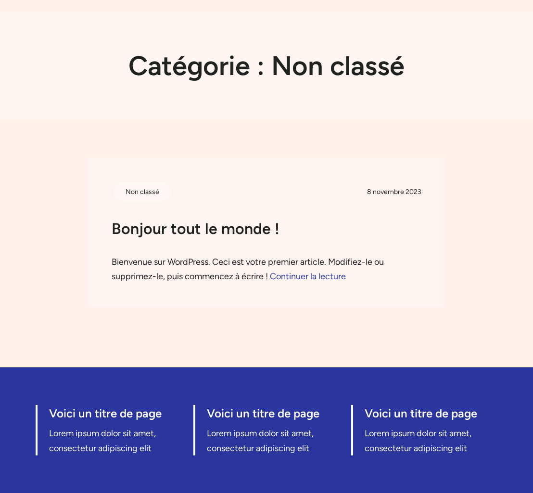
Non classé (142, 192)
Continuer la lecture (308, 276)
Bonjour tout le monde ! (195, 229)
